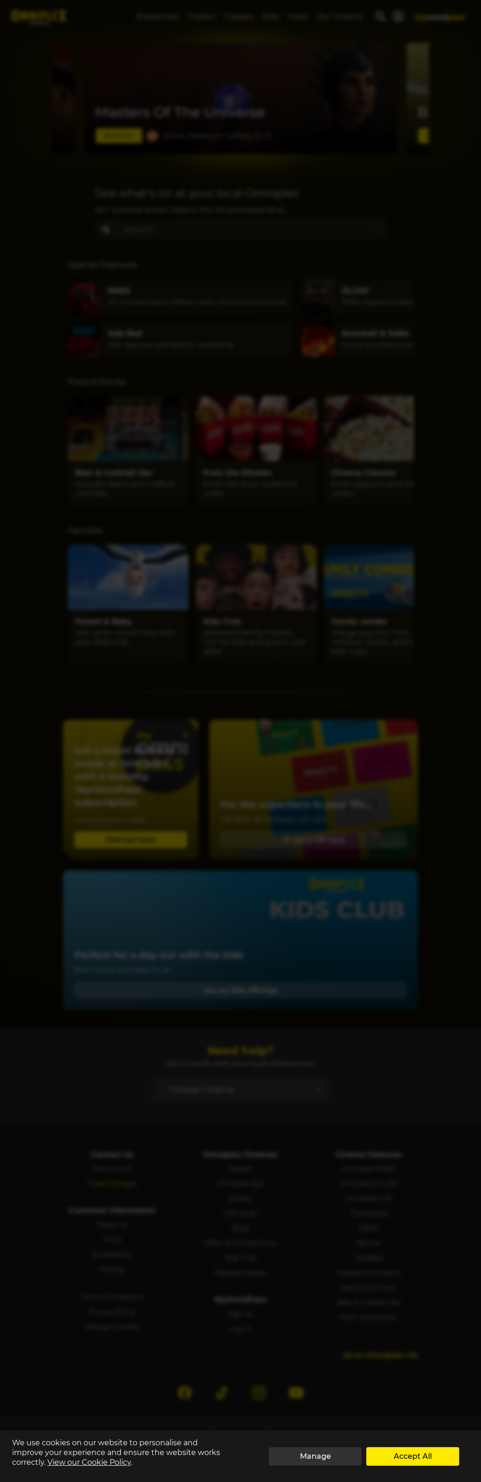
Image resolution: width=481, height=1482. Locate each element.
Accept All (413, 1456)
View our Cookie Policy (89, 1462)
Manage (315, 1456)
